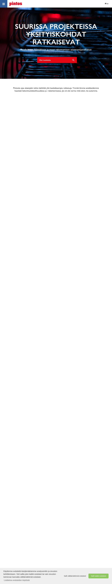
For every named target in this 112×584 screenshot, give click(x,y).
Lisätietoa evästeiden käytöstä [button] (17, 580)
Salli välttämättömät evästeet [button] (75, 576)
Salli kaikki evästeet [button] (98, 576)
